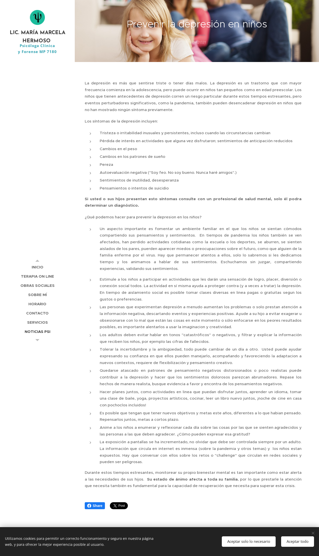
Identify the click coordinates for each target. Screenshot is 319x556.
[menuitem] (37, 267)
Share (94, 506)
